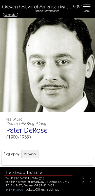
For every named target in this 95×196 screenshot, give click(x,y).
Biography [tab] (12, 154)
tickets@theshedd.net (42, 189)
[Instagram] (81, 183)
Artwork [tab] (30, 154)
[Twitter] (89, 178)
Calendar (11, 14)
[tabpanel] (48, 161)
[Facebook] (81, 178)
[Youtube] (89, 183)
